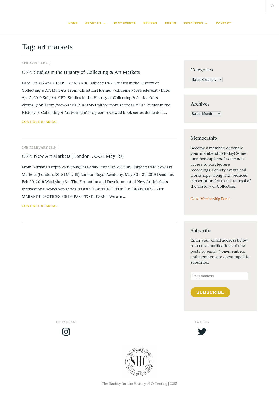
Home (73, 23)
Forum (170, 23)
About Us (93, 23)
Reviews (150, 23)
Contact (223, 23)
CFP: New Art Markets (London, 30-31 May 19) (73, 156)
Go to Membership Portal (210, 199)
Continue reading (51, 122)
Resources (193, 23)
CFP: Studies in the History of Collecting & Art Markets (81, 72)
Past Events (125, 23)
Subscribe (210, 292)
